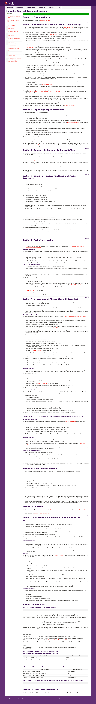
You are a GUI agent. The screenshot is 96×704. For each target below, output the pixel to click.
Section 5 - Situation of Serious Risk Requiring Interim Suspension (13, 23)
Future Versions (51, 7)
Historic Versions (42, 7)
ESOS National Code (60, 91)
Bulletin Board (49, 3)
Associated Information (31, 7)
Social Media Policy (68, 630)
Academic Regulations (41, 144)
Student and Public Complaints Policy (42, 513)
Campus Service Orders (11, 52)
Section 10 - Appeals (9, 46)
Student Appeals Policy (80, 509)
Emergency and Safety (24, 698)
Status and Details (19, 7)
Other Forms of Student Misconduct (13, 29)
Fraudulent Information (11, 28)
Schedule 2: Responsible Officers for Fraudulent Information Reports (13, 61)
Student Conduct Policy (45, 20)
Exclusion (9, 53)
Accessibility (7, 698)
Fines (9, 50)
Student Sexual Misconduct (12, 26)
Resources (56, 3)
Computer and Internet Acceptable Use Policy (58, 639)
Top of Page (87, 22)
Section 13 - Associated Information (12, 63)
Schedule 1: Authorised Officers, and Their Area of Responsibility (14, 59)
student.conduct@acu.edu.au (73, 122)
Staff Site (68, 3)
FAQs (62, 3)
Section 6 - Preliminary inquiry (11, 25)
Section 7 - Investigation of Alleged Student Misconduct (13, 32)
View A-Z (36, 3)
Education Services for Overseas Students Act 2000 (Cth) (41, 91)
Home (30, 3)
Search (41, 3)
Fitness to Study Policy (47, 84)
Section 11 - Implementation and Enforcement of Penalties (13, 49)
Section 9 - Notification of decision (11, 45)
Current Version (10, 7)
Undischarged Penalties (11, 55)
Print (59, 7)
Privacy (17, 698)
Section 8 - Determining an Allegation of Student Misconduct (13, 39)
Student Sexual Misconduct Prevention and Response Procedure (71, 117)
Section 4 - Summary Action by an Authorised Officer (13, 21)
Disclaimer (13, 698)
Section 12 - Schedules (10, 56)
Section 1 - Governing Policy (11, 15)
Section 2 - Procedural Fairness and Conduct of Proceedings (13, 17)
